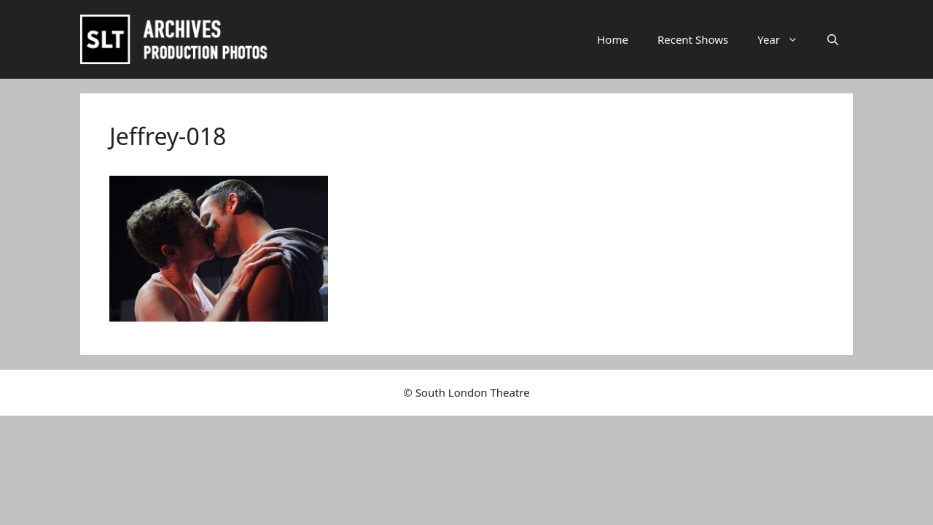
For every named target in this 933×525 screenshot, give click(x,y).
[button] (833, 39)
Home (612, 39)
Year (785, 39)
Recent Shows (692, 39)
